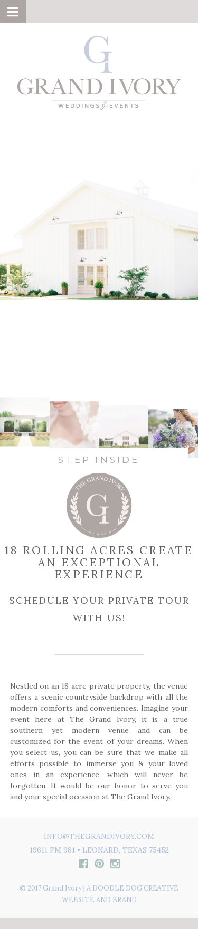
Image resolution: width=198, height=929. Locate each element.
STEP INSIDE (98, 459)
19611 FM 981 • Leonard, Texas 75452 (99, 850)
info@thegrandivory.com (99, 836)
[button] (13, 11)
